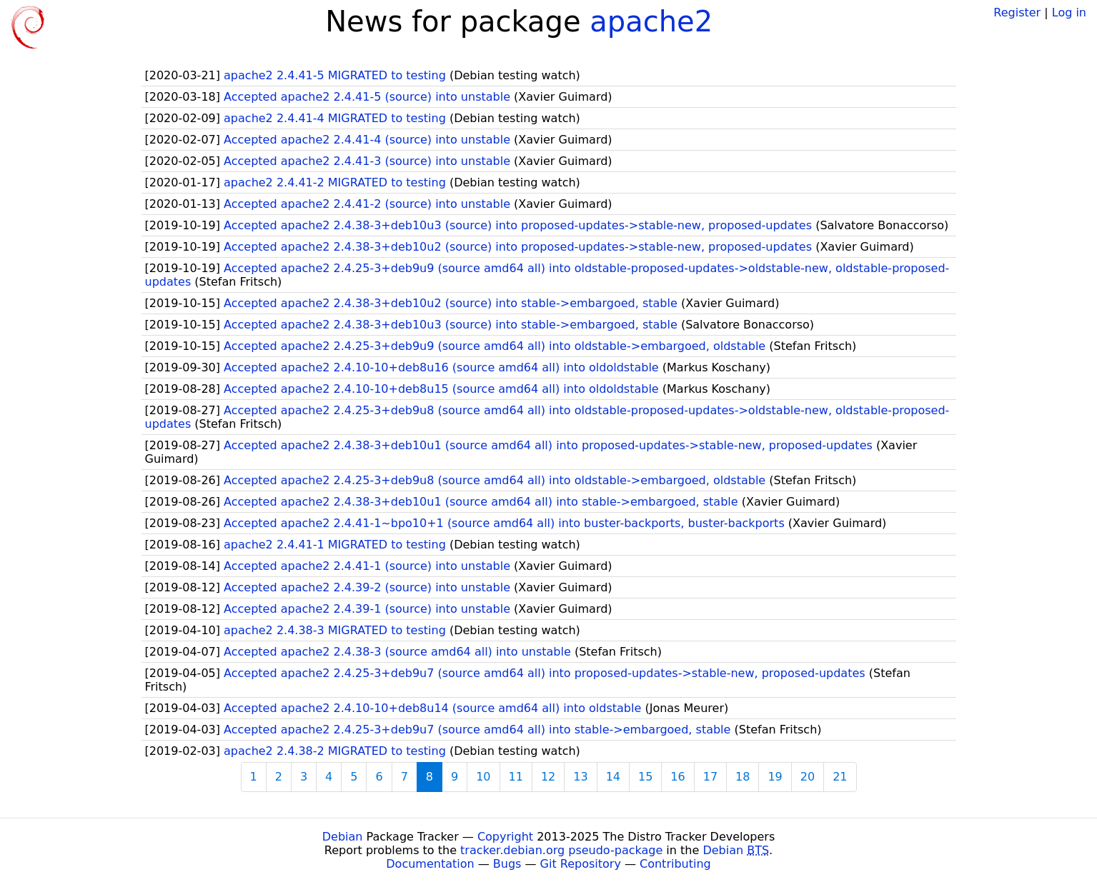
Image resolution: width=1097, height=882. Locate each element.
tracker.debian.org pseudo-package (561, 850)
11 (516, 776)
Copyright (505, 836)
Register (1017, 12)
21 (840, 776)
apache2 (651, 21)
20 (807, 776)
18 (742, 776)
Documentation (430, 864)
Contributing (675, 864)
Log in (1069, 12)
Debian (342, 836)
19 (775, 776)
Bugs (507, 864)
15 (645, 776)
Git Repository (580, 864)
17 (710, 776)
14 (613, 776)
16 (677, 776)
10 (483, 776)
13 (580, 776)
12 (548, 776)
